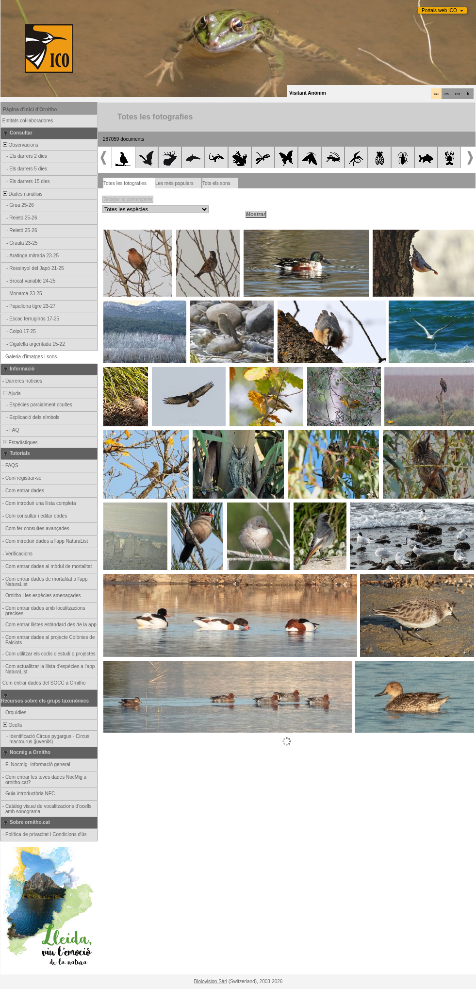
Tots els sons (216, 183)
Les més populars (174, 183)
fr (468, 93)
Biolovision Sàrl (210, 981)
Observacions (19, 145)
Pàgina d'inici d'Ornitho (30, 109)
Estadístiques (19, 442)
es (446, 93)
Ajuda (11, 393)
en (457, 93)
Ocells (11, 725)
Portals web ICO (439, 10)
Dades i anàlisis (22, 194)
